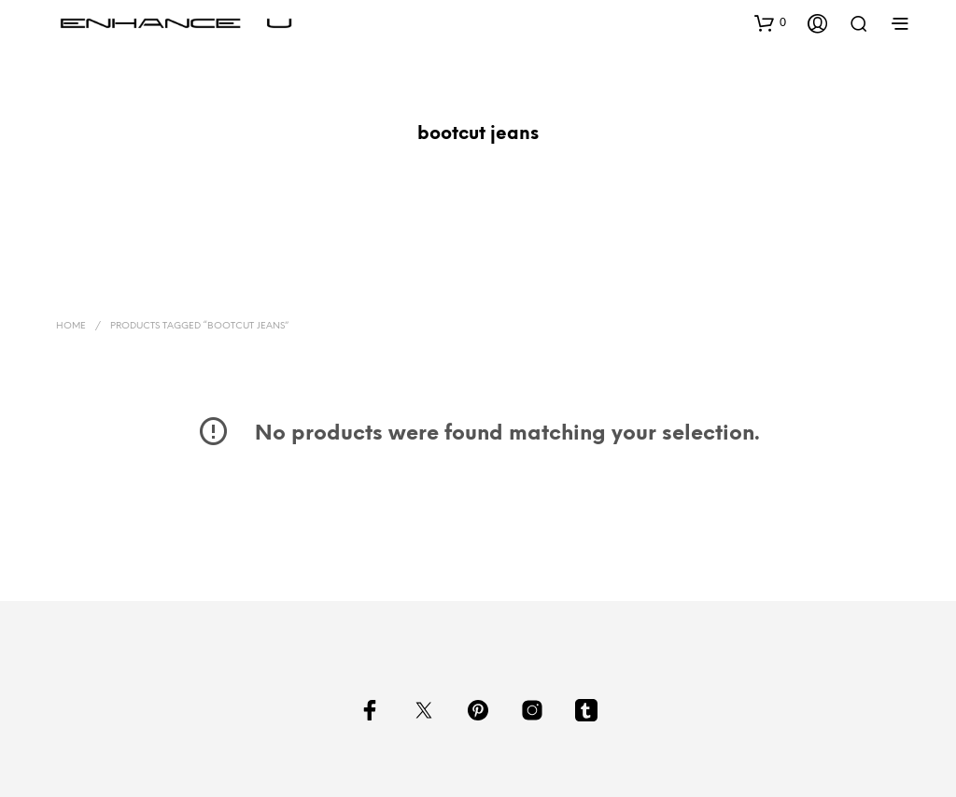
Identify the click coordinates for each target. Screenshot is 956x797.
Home (71, 326)
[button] (770, 22)
